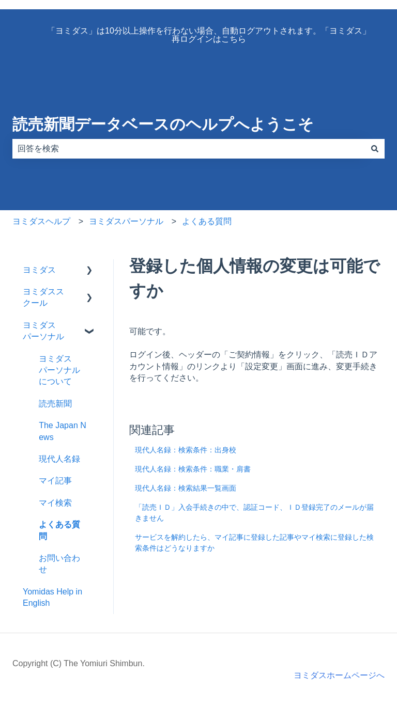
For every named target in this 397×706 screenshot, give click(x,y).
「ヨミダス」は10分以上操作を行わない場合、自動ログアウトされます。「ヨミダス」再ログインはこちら (209, 34)
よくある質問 (207, 221)
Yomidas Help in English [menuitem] (52, 597)
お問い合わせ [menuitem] (59, 564)
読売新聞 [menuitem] (55, 403)
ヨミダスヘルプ (41, 221)
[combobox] (188, 149)
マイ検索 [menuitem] (55, 502)
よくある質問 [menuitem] (59, 530)
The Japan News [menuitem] (62, 431)
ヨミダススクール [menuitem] (43, 297)
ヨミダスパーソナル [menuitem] (43, 331)
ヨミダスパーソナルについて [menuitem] (59, 370)
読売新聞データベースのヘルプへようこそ (163, 124)
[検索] (375, 149)
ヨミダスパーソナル (126, 221)
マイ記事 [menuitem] (55, 480)
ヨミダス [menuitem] (39, 269)
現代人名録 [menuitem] (59, 458)
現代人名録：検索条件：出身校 (185, 450)
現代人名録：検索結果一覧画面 (185, 488)
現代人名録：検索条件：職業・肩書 (193, 469)
